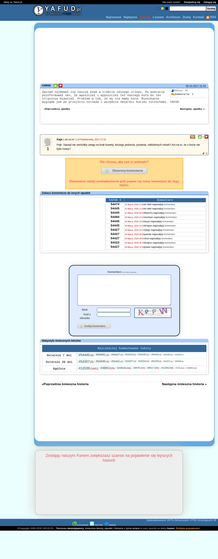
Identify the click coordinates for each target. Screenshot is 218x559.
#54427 (117, 364)
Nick (85, 318)
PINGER (110, 535)
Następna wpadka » (192, 112)
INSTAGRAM (80, 535)
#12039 (88, 378)
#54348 (179, 371)
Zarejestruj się (192, 2)
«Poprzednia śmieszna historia (65, 394)
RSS (211, 17)
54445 (114, 214)
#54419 (130, 364)
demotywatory (75, 538)
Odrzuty (144, 17)
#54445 (86, 365)
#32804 (192, 378)
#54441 (102, 364)
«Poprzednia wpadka (57, 112)
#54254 (143, 371)
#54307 (86, 371)
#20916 (124, 377)
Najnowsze (113, 17)
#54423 (179, 365)
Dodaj (187, 17)
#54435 (143, 364)
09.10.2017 (192, 86)
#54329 (156, 371)
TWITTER (96, 535)
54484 (114, 224)
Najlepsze (130, 17)
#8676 (139, 377)
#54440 (168, 364)
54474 (114, 209)
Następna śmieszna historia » (184, 394)
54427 (114, 239)
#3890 (107, 378)
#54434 (156, 364)
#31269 (167, 378)
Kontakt (198, 17)
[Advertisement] (16, 279)
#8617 (153, 377)
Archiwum (173, 17)
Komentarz (122, 275)
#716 (179, 378)
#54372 (168, 371)
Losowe (158, 17)
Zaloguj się (210, 2)
